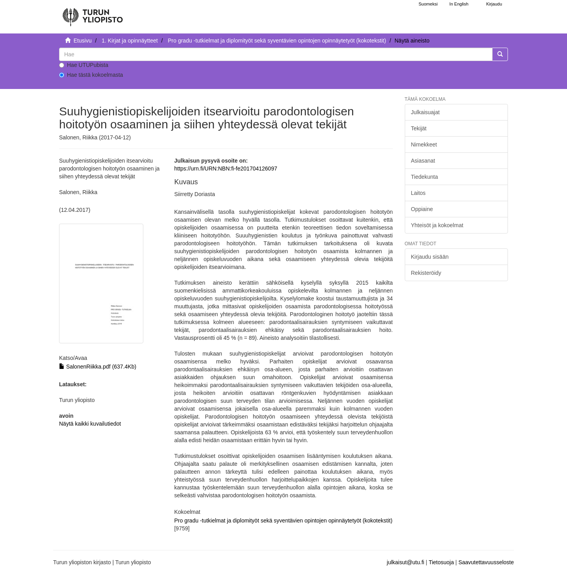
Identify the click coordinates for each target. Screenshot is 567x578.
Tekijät (419, 128)
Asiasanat (423, 160)
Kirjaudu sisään (430, 257)
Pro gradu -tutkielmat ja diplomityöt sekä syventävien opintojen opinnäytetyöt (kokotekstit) (277, 40)
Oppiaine (422, 209)
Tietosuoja (441, 562)
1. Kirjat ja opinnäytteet (130, 40)
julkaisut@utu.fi (405, 562)
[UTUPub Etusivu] (92, 14)
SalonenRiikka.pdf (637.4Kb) (97, 366)
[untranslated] (276, 54)
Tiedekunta (424, 177)
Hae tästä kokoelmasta (91, 75)
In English (458, 4)
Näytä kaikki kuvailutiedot (90, 424)
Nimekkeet (424, 144)
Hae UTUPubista (83, 65)
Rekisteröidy (426, 273)
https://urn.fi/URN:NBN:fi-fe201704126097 (225, 168)
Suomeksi (428, 4)
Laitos (418, 193)
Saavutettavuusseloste (486, 562)
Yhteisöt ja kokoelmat (437, 225)
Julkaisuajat (425, 112)
